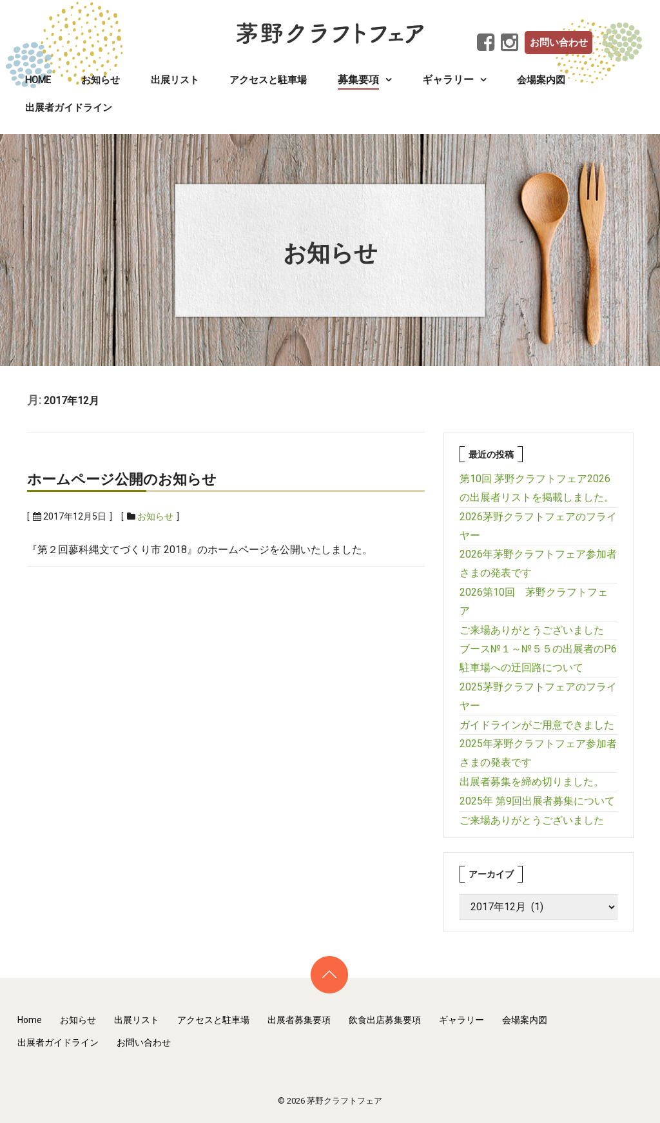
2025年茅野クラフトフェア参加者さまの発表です (538, 752)
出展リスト (175, 80)
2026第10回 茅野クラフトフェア (534, 601)
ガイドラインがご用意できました (537, 725)
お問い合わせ (559, 42)
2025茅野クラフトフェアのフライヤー (538, 696)
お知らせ (100, 80)
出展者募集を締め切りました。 (532, 782)
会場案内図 (541, 80)
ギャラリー (461, 1020)
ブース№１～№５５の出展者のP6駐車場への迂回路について (538, 658)
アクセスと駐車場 (268, 80)
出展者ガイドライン (68, 107)
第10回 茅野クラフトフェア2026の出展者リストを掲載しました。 (537, 488)
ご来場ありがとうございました (532, 630)
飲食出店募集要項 (385, 1020)
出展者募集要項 (299, 1020)
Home (38, 80)
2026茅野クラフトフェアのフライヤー (538, 526)
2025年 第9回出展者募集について (537, 801)
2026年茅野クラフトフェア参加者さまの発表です (538, 563)
